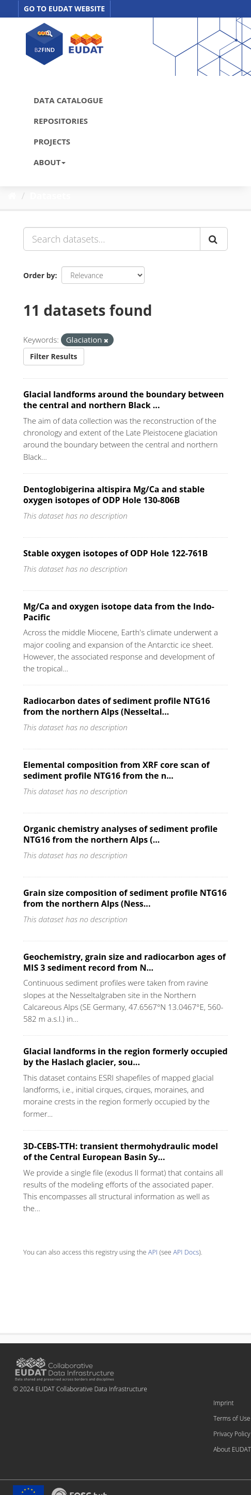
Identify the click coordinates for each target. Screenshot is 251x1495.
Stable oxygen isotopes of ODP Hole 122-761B (115, 553)
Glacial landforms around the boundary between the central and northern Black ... (123, 400)
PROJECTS (52, 141)
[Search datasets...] (111, 239)
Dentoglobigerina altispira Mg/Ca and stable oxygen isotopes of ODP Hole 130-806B (114, 495)
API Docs (186, 1252)
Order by (39, 275)
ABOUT (50, 162)
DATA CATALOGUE (68, 100)
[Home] (12, 195)
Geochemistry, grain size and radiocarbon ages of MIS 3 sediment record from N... (124, 962)
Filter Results (53, 356)
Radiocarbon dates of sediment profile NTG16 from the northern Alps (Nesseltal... (116, 706)
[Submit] (214, 239)
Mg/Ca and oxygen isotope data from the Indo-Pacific (118, 612)
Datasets (50, 195)
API (153, 1252)
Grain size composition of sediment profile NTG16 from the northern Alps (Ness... (125, 898)
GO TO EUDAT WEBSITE (64, 8)
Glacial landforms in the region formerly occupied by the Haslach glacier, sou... (125, 1057)
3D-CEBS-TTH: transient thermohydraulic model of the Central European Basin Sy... (120, 1151)
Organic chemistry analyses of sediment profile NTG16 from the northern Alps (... (120, 834)
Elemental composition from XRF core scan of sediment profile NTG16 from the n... (116, 770)
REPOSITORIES (61, 121)
